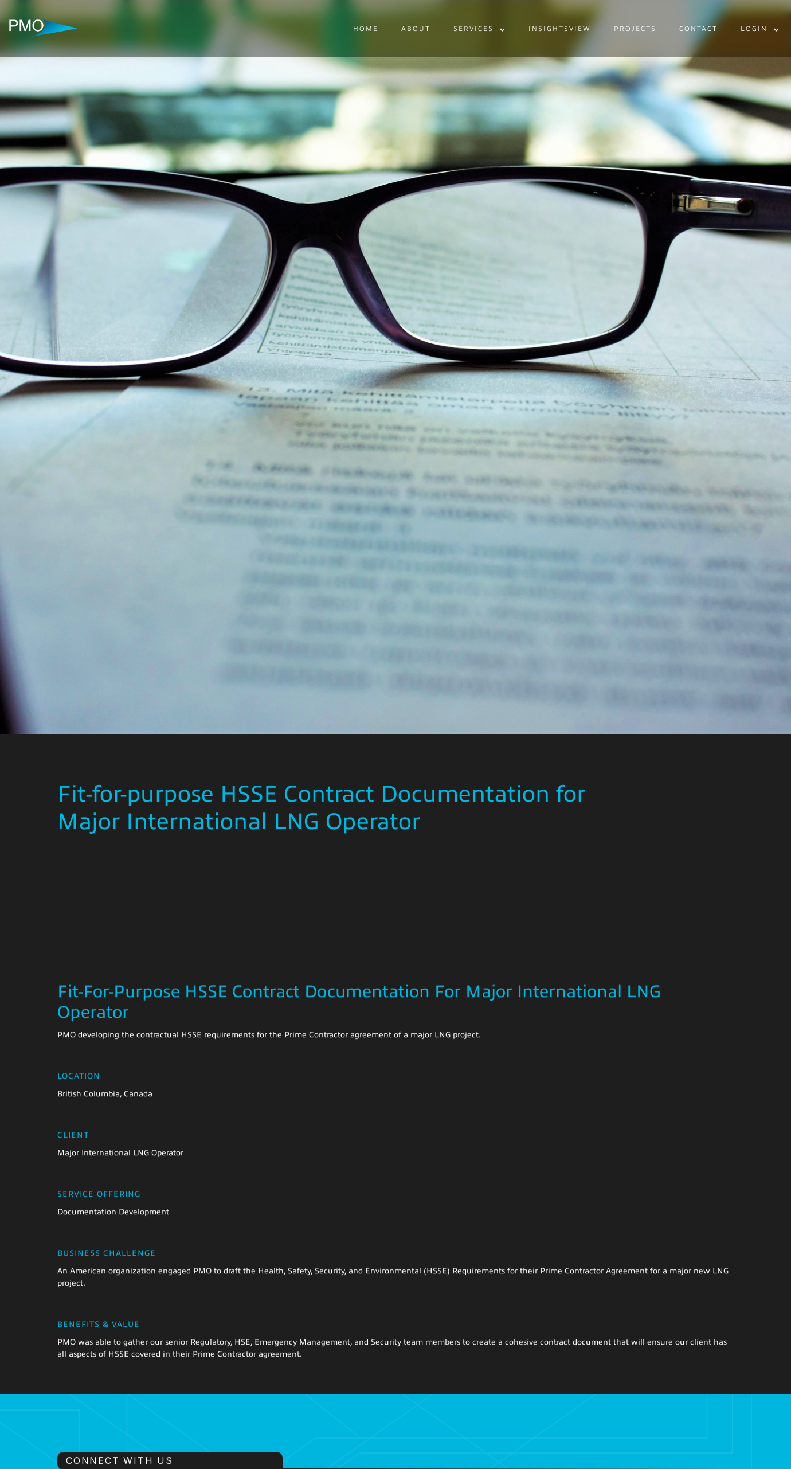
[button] (479, 29)
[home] (43, 28)
